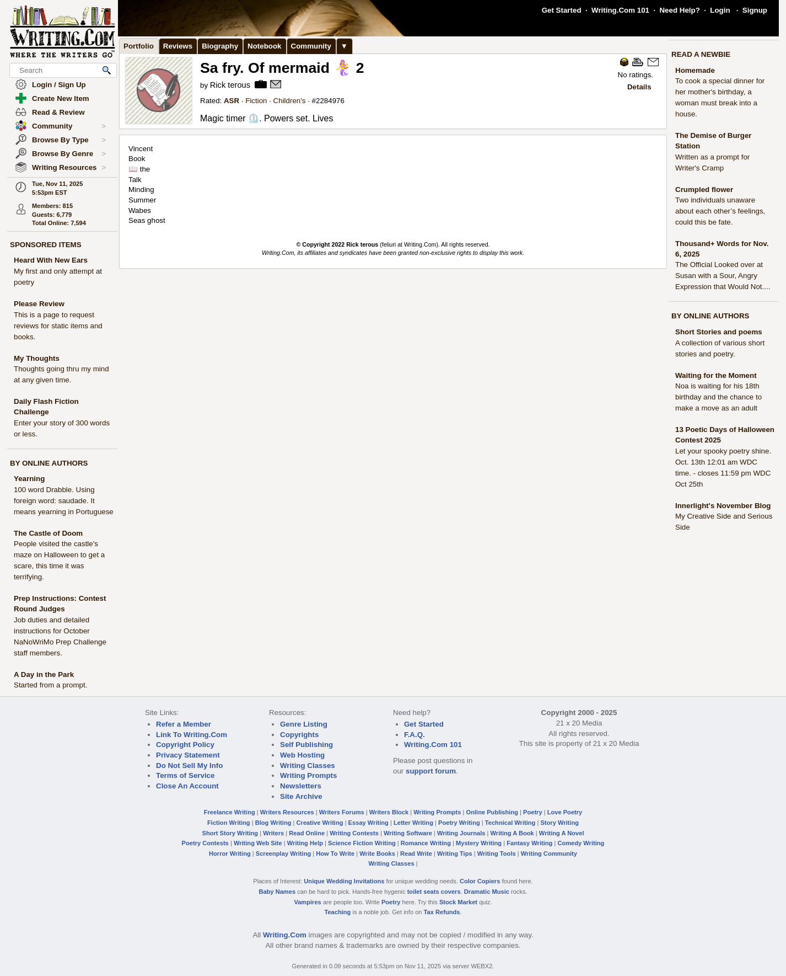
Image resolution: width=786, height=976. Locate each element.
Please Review (39, 304)
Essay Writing (368, 822)
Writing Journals (461, 833)
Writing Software (408, 833)
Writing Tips (454, 853)
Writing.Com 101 (620, 10)
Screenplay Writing (283, 853)
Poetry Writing (459, 822)
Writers (273, 833)
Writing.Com (284, 935)
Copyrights (299, 734)
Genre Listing (303, 724)
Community (69, 126)
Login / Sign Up (59, 85)
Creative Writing (320, 822)
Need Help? (679, 10)
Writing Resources (69, 167)
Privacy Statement (188, 755)
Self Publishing (306, 744)
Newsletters (300, 786)
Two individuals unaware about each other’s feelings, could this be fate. (720, 211)
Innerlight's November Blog (723, 506)
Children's (289, 101)
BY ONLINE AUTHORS (49, 463)
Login (720, 10)
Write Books (377, 853)
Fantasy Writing (529, 843)
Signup (754, 10)
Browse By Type (69, 140)
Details (639, 87)
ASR (231, 101)
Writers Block (388, 812)
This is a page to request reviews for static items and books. (58, 326)
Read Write (416, 853)
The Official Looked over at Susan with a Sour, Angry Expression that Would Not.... (722, 275)
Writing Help (305, 843)
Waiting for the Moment (716, 375)
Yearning (29, 478)
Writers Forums (341, 812)
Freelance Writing (229, 812)
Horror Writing (230, 853)
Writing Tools (496, 853)
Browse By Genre (69, 153)
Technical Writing (510, 822)
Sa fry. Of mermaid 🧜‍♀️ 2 (282, 68)
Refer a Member (183, 724)
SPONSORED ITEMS (46, 245)
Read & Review (58, 112)
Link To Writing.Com (191, 734)
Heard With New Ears (51, 260)
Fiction (256, 101)
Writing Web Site (258, 843)
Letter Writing (413, 822)
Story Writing (559, 822)
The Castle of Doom (48, 533)
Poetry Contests (205, 843)
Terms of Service (185, 775)
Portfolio (138, 46)
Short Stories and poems (718, 332)
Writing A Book (512, 833)
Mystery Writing (479, 843)
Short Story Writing (230, 833)
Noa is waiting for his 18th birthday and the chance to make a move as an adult (718, 397)
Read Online (307, 833)
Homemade (695, 70)
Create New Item (60, 98)
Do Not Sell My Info (189, 765)
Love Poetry (565, 812)
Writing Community (549, 853)
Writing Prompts (308, 775)
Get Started (562, 10)
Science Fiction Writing (362, 843)
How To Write (335, 853)
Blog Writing (273, 822)
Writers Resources (287, 812)
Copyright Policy (185, 744)
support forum (431, 771)
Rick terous (231, 85)
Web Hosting (302, 755)
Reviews (177, 46)
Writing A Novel (561, 833)
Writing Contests (354, 833)
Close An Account (187, 786)
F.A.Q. (414, 734)
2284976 (330, 101)
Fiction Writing (228, 822)
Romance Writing (426, 843)
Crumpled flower (704, 189)
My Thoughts (37, 358)
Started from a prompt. (50, 685)
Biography (220, 46)
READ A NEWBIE (700, 54)
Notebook (264, 46)
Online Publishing (492, 812)
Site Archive (301, 796)
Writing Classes (307, 765)
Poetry (532, 812)
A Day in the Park (44, 674)
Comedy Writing (580, 843)
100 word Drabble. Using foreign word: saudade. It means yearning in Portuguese (64, 501)
